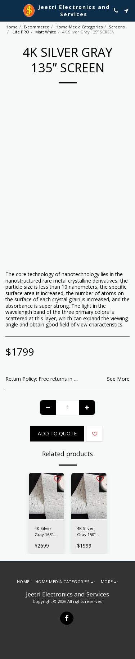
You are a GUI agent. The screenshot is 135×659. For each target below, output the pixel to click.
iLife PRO (20, 32)
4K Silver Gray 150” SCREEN (86, 532)
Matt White (45, 32)
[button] (8, 10)
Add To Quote (57, 433)
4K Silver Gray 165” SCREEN (44, 532)
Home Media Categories (79, 26)
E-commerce (36, 26)
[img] (46, 496)
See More (118, 379)
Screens (117, 26)
